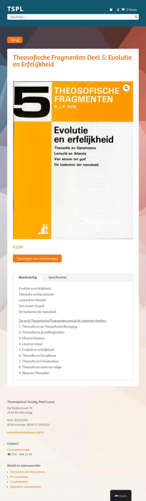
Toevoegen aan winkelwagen (37, 258)
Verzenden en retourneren (27, 472)
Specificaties (57, 277)
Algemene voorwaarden (25, 486)
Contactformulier (18, 449)
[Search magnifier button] (136, 17)
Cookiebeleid (19, 481)
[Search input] (71, 17)
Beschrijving (28, 277)
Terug (15, 40)
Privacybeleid (19, 476)
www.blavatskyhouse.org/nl (25, 432)
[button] (126, 88)
